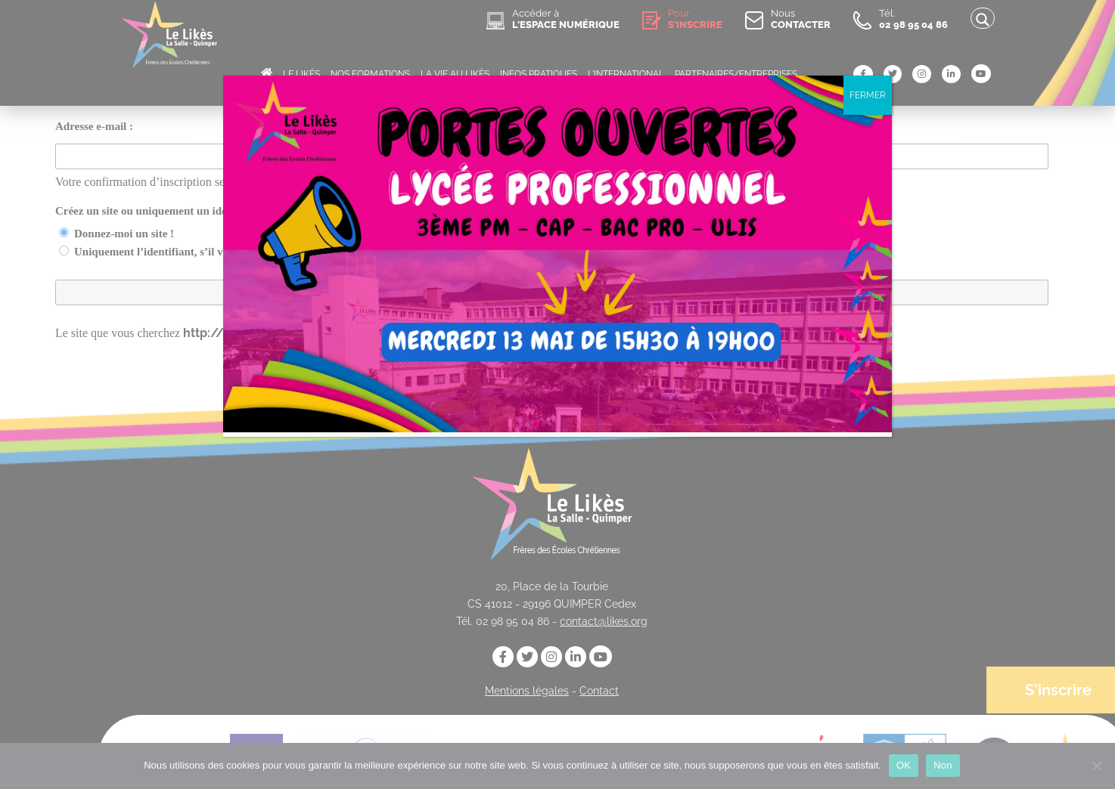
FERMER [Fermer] (867, 95)
